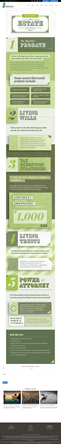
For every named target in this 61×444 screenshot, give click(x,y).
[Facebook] (40, 1)
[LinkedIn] (35, 1)
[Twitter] (32, 1)
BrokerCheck (38, 434)
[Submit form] (5, 382)
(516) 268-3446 (12, 427)
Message (4, 374)
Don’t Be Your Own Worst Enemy (11, 404)
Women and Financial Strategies (47, 404)
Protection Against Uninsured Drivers (30, 404)
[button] (28, 5)
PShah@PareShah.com (49, 427)
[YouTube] (37, 1)
